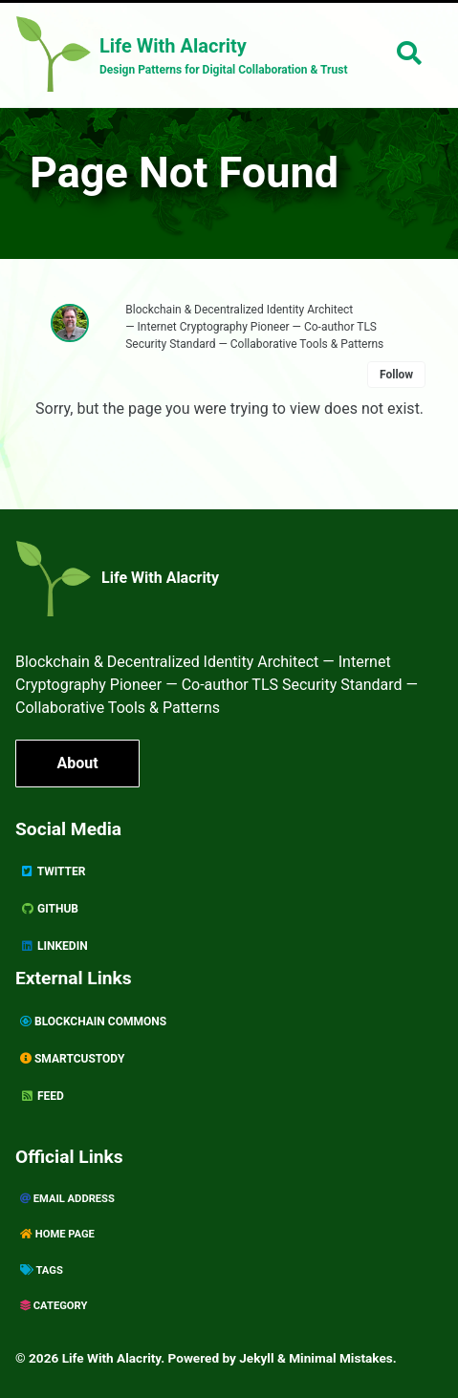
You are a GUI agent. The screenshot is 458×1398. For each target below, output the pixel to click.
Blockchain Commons (93, 1021)
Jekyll (256, 1358)
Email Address (67, 1199)
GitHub (49, 908)
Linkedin (54, 946)
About (77, 763)
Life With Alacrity (160, 578)
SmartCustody (72, 1058)
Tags (41, 1270)
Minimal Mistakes (341, 1358)
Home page (57, 1234)
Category (53, 1306)
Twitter (52, 871)
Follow (396, 374)
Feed (42, 1096)
